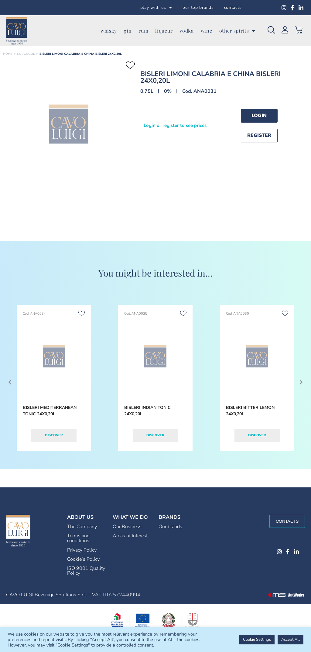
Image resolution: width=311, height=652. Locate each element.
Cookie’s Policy (83, 559)
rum (143, 30)
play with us (156, 7)
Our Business (127, 526)
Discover (54, 435)
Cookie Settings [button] (257, 639)
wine (206, 30)
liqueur (164, 30)
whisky (109, 30)
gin (128, 30)
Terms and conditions (78, 538)
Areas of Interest (130, 535)
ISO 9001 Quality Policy (86, 571)
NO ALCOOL (26, 54)
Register (259, 135)
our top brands (198, 7)
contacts (233, 7)
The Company (82, 526)
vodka (186, 30)
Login (259, 115)
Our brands (170, 526)
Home (7, 54)
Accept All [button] (290, 639)
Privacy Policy (82, 550)
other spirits (237, 30)
